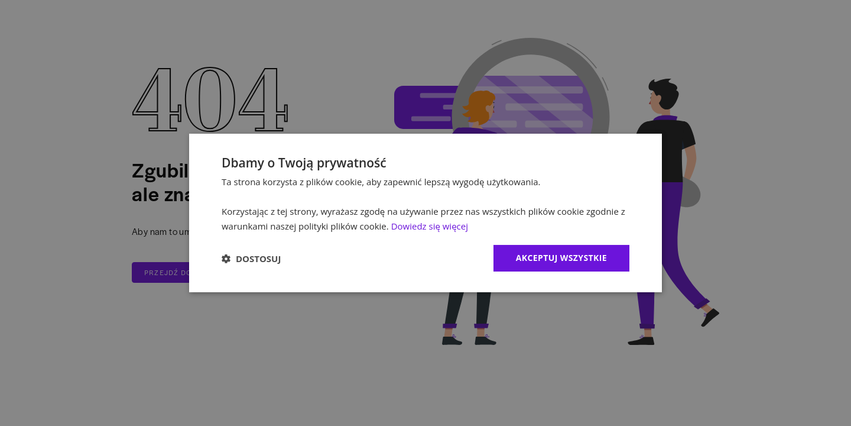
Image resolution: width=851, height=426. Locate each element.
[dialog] (425, 213)
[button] (251, 258)
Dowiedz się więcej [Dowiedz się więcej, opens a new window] (429, 226)
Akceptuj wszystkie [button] (561, 257)
